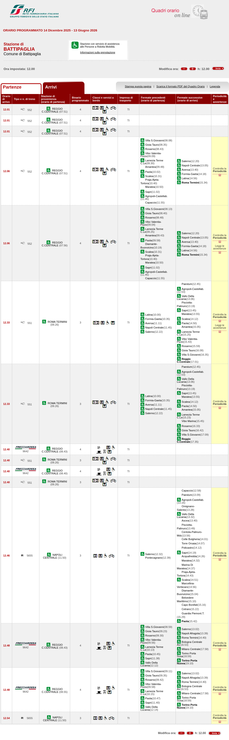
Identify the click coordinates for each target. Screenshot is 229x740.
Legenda (215, 86)
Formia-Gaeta (190, 174)
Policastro (187, 547)
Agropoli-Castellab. (156, 196)
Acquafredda (189, 556)
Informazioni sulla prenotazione (97, 52)
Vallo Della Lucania (185, 297)
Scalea (149, 176)
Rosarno (150, 149)
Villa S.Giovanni (154, 140)
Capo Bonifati (190, 604)
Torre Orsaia (189, 543)
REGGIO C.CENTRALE (52, 110)
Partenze (12, 86)
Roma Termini (190, 637)
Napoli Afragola (191, 633)
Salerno (186, 161)
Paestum (187, 284)
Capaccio (150, 202)
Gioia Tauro (152, 144)
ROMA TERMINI (57, 321)
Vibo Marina (189, 421)
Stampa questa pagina (138, 86)
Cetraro (186, 609)
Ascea (185, 520)
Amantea (150, 166)
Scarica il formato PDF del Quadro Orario (180, 86)
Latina (185, 178)
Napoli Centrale (191, 165)
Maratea (150, 186)
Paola (148, 171)
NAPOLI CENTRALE (52, 556)
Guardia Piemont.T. (193, 613)
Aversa (186, 169)
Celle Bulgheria (191, 539)
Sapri (148, 191)
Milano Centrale (191, 649)
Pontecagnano (153, 557)
